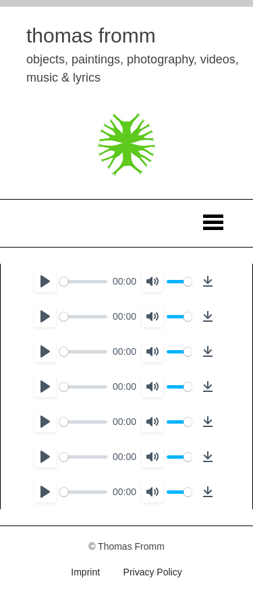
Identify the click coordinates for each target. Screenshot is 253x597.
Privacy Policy (152, 572)
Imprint (85, 572)
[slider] (83, 281)
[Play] (45, 281)
